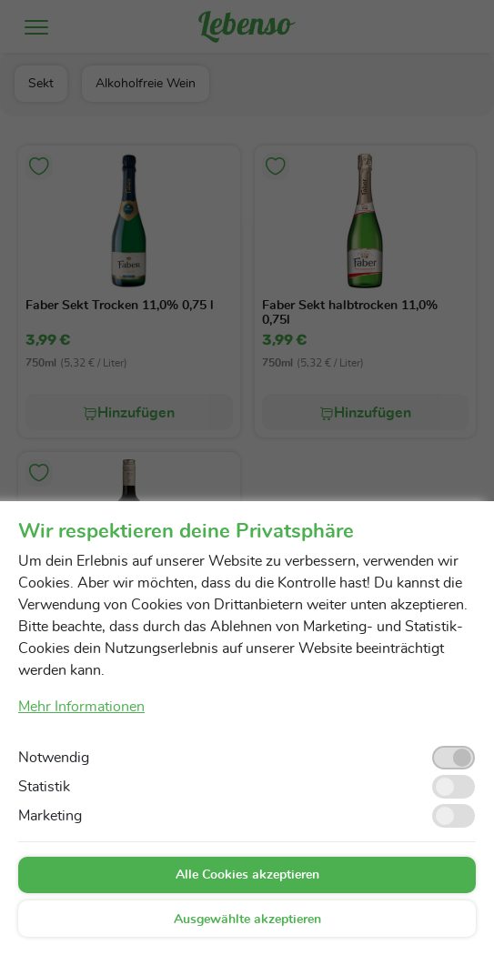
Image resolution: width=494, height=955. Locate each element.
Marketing (50, 816)
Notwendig (53, 757)
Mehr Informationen (81, 706)
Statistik (44, 786)
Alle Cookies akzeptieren (247, 875)
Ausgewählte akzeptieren (247, 919)
